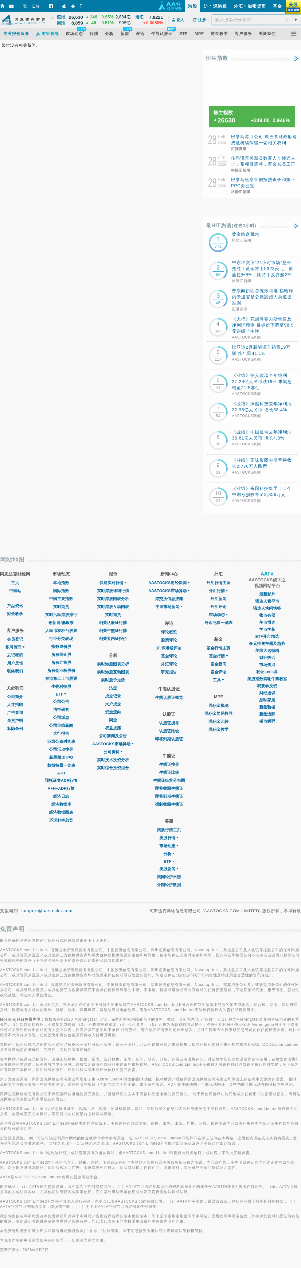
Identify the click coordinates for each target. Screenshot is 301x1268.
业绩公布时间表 (61, 741)
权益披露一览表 (61, 765)
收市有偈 (267, 615)
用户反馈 (15, 663)
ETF (61, 694)
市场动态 (168, 845)
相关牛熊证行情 (113, 630)
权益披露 (113, 728)
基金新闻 (218, 664)
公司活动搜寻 (61, 749)
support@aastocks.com (47, 910)
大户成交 (113, 704)
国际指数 (61, 590)
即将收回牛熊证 (169, 788)
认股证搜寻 (169, 723)
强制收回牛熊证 (169, 804)
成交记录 (113, 696)
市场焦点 (267, 664)
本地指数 (61, 582)
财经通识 (267, 693)
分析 (168, 853)
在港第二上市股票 (61, 678)
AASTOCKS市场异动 (113, 744)
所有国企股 (61, 654)
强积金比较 (219, 721)
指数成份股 (61, 646)
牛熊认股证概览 (169, 697)
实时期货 (61, 606)
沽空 (113, 688)
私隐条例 (15, 728)
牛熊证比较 (169, 772)
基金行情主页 (218, 648)
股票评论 (169, 640)
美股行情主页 (169, 830)
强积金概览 (219, 705)
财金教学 (15, 613)
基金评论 (169, 656)
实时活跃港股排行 (61, 614)
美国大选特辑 (267, 650)
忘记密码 (15, 655)
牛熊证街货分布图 (169, 780)
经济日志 (61, 796)
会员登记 (15, 639)
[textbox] (256, 20)
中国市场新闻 (168, 606)
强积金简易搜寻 (219, 713)
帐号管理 (15, 647)
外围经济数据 (169, 884)
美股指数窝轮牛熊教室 (267, 679)
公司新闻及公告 (113, 736)
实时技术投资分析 (113, 760)
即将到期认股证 (169, 739)
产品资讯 (15, 605)
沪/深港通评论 (169, 648)
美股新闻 (168, 869)
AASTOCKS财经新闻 (169, 582)
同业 (113, 720)
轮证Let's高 (267, 671)
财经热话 (267, 657)
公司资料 (113, 752)
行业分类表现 (61, 638)
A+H (61, 773)
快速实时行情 (113, 582)
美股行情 (168, 838)
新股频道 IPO (61, 757)
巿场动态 (218, 614)
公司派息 (61, 717)
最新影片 (267, 594)
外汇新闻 (218, 598)
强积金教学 (219, 729)
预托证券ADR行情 (61, 780)
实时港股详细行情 (113, 590)
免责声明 (15, 720)
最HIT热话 (231, 225)
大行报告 (61, 733)
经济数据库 (61, 804)
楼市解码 (267, 721)
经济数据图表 (61, 812)
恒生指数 (217, 58)
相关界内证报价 (113, 638)
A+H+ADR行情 (61, 788)
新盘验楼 (267, 707)
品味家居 (267, 700)
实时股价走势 (113, 680)
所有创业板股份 (61, 670)
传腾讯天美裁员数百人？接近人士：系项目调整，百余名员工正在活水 (263, 164)
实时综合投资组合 (113, 768)
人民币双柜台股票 (61, 630)
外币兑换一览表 (219, 622)
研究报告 (169, 672)
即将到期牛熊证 (169, 796)
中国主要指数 (61, 598)
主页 (15, 582)
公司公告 (61, 701)
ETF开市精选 (267, 636)
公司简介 (15, 696)
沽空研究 (61, 709)
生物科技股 (61, 686)
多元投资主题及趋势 (267, 643)
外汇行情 (218, 590)
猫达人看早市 (267, 601)
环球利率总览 (61, 820)
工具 (218, 680)
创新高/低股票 (61, 622)
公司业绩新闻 (61, 725)
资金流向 (113, 712)
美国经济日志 (169, 876)
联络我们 (15, 671)
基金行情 (218, 656)
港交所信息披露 (169, 598)
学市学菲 (267, 629)
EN (35, 6)
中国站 (15, 590)
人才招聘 (15, 704)
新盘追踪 (267, 714)
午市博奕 (267, 622)
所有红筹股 (61, 662)
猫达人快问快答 (267, 608)
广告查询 (15, 712)
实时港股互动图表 (113, 606)
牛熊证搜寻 (169, 764)
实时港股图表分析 (113, 598)
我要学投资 (267, 686)
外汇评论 (169, 664)
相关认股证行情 (113, 622)
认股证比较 (169, 731)
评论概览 (169, 632)
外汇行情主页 (218, 582)
